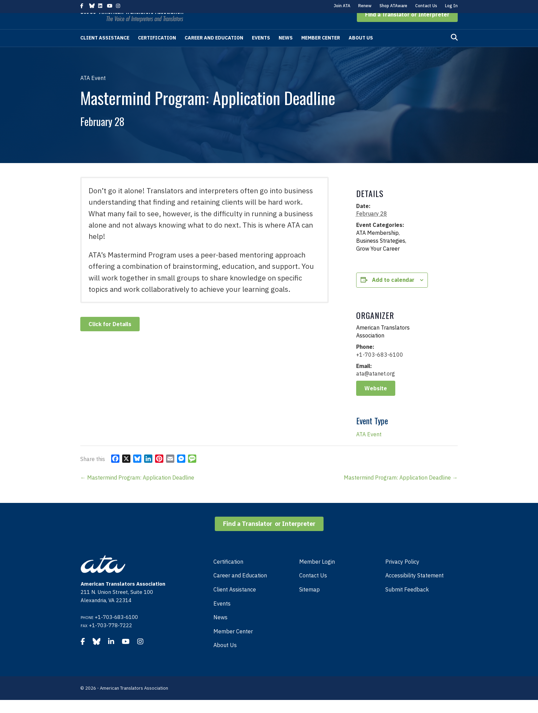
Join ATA (342, 5)
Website (375, 401)
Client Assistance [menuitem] (234, 602)
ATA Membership (377, 245)
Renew (365, 5)
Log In (451, 5)
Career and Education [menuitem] (240, 588)
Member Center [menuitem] (233, 644)
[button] (407, 27)
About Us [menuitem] (225, 658)
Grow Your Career (378, 261)
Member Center (320, 51)
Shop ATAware (393, 5)
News (286, 51)
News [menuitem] (220, 630)
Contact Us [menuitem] (313, 588)
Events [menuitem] (222, 616)
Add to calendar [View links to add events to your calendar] (393, 292)
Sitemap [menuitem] (309, 602)
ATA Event (369, 447)
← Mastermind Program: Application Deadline (137, 490)
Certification (157, 51)
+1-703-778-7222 (110, 638)
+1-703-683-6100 (116, 630)
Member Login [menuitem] (317, 574)
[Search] (454, 50)
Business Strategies (380, 253)
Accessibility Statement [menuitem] (414, 588)
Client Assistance (104, 51)
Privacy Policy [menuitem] (402, 574)
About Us (361, 51)
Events (261, 51)
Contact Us (426, 5)
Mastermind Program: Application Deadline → (401, 490)
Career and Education (214, 51)
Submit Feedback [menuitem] (407, 602)
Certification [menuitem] (228, 574)
